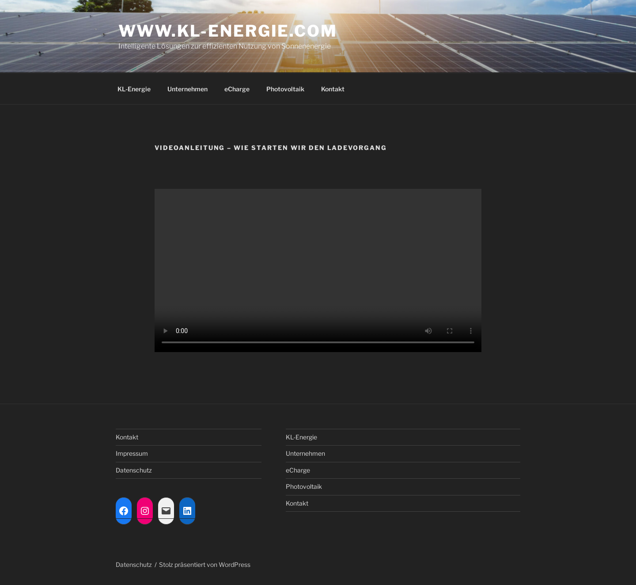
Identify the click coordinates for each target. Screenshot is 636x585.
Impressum (132, 453)
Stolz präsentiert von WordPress (204, 564)
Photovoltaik (285, 89)
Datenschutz (134, 470)
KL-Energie (134, 89)
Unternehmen (187, 89)
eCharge (237, 89)
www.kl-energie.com (227, 31)
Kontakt (332, 89)
